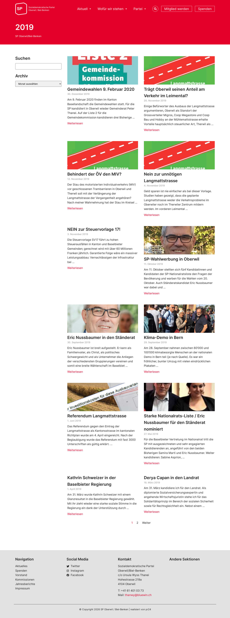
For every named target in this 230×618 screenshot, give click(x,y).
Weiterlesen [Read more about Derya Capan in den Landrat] (151, 511)
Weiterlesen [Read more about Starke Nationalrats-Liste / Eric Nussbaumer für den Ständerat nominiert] (151, 463)
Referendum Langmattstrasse (96, 415)
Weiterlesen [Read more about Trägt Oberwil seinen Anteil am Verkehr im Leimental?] (151, 130)
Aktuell (84, 9)
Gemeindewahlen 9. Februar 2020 (101, 89)
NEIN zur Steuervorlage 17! (93, 229)
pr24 (148, 609)
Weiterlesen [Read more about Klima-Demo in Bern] (151, 371)
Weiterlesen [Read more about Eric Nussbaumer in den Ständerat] (75, 371)
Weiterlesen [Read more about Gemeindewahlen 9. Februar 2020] (75, 123)
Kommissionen (24, 579)
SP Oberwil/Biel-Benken (28, 36)
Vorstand (21, 575)
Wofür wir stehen (113, 9)
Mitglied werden (176, 9)
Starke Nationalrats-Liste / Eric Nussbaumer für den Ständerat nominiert (174, 422)
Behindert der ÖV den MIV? (94, 174)
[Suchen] (38, 66)
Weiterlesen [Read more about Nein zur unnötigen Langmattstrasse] (151, 215)
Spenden (205, 9)
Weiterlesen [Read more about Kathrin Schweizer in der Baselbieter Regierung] (75, 514)
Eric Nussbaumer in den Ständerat (101, 337)
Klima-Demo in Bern (163, 337)
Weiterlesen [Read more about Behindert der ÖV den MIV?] (75, 208)
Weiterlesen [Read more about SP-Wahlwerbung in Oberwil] (151, 293)
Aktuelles (21, 566)
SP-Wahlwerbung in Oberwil (171, 259)
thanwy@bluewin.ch (138, 595)
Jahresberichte (25, 584)
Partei (140, 9)
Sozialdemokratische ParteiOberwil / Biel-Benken (41, 8)
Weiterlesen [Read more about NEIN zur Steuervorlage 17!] (75, 268)
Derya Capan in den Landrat (171, 477)
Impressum (22, 588)
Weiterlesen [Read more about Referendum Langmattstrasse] (75, 450)
